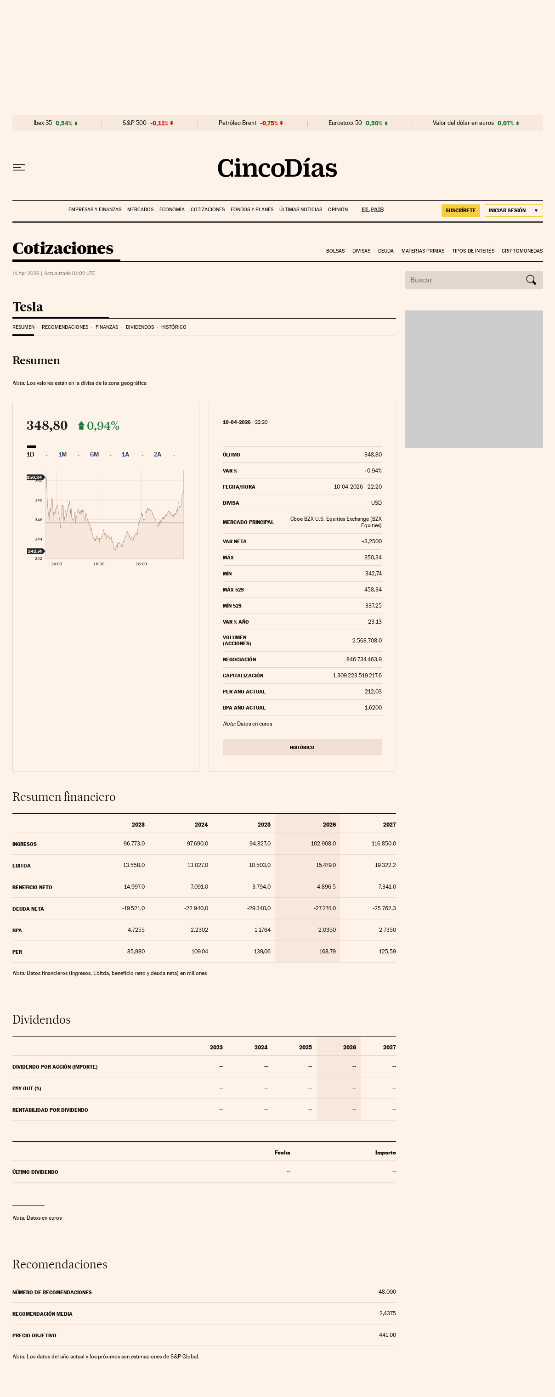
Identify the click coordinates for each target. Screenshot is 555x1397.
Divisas (361, 251)
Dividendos (140, 327)
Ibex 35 (43, 123)
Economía (172, 210)
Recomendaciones (65, 327)
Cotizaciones (208, 210)
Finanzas (107, 327)
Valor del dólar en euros (463, 123)
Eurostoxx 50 (345, 123)
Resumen (23, 327)
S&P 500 (135, 123)
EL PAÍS (369, 207)
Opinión (338, 210)
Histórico (174, 327)
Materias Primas (423, 251)
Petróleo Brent (237, 123)
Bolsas (335, 251)
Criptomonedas (522, 251)
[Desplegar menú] (18, 167)
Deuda (386, 251)
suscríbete (461, 210)
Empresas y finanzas (94, 210)
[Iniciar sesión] (514, 210)
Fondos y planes (252, 210)
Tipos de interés (473, 251)
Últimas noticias (300, 210)
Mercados (140, 210)
